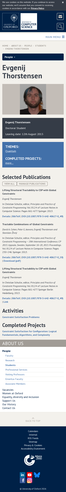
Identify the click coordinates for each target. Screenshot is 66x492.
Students (40, 45)
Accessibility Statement (33, 448)
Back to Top (33, 419)
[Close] (63, 2)
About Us (16, 45)
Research (10, 360)
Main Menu (54, 37)
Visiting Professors (15, 374)
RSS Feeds (33, 438)
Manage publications (32, 183)
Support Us (8, 400)
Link (6, 301)
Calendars (33, 431)
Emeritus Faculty (14, 379)
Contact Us (8, 408)
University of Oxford (31, 488)
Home (5, 45)
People (28, 45)
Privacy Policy (37, 8)
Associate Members (15, 383)
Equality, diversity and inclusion (20, 397)
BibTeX (16, 216)
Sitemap (33, 441)
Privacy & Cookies (33, 445)
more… (9, 163)
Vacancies (7, 390)
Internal (33, 434)
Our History (9, 404)
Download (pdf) (12, 260)
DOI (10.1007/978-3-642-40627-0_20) (42, 257)
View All (9, 183)
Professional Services (16, 369)
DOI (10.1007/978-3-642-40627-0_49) (42, 216)
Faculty (9, 355)
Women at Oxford (12, 393)
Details (6, 216)
